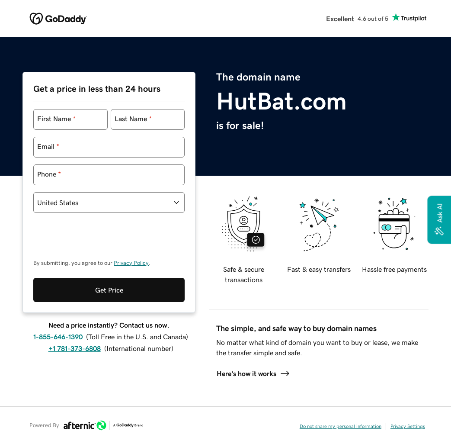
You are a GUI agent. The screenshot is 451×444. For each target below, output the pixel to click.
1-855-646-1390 (58, 336)
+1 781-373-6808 (74, 348)
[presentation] (99, 240)
